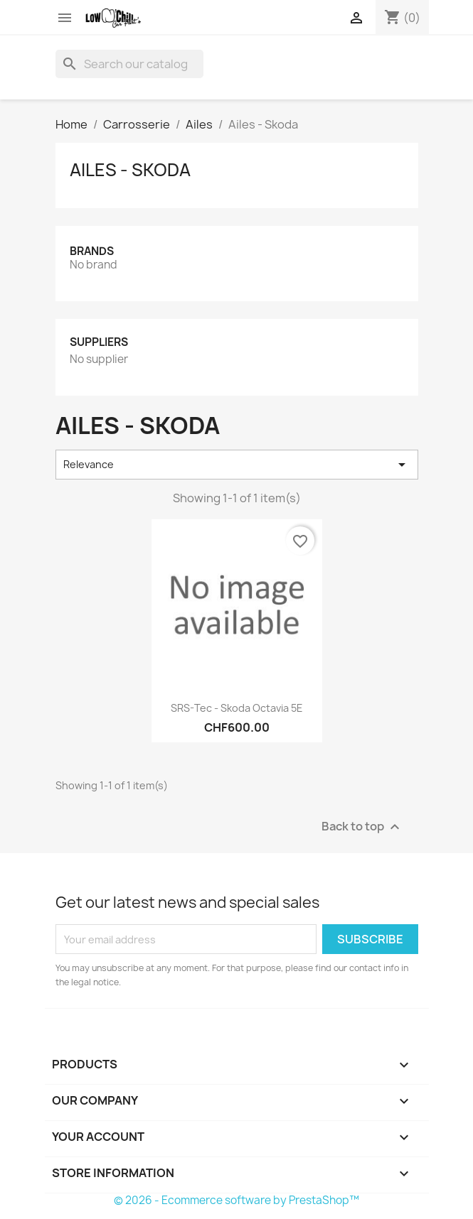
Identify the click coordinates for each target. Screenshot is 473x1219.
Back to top (362, 827)
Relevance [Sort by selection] (236, 464)
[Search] (129, 64)
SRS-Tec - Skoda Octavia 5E (237, 708)
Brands (92, 251)
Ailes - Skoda (130, 170)
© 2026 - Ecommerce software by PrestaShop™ (236, 1200)
